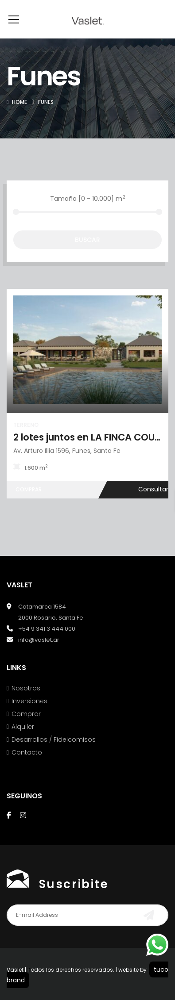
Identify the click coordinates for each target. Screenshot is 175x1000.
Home (19, 115)
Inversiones (29, 714)
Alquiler (23, 740)
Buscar (87, 253)
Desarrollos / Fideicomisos (54, 752)
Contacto (27, 765)
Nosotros (26, 701)
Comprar (26, 727)
